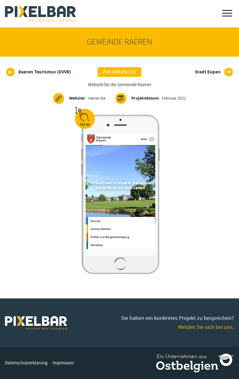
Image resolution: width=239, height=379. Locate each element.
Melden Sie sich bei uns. (206, 327)
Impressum (63, 363)
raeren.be (79, 98)
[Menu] (227, 13)
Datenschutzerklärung (26, 363)
